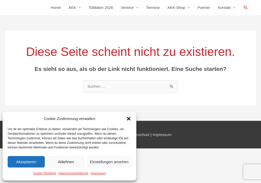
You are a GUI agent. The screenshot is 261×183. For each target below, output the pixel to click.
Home (56, 7)
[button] (128, 118)
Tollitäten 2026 (101, 7)
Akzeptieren (26, 162)
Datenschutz (138, 134)
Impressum (98, 173)
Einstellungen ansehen (109, 162)
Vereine (127, 7)
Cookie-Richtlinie (44, 173)
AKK (72, 7)
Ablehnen (66, 162)
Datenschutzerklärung (73, 173)
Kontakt (224, 7)
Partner (204, 7)
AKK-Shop (176, 7)
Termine (153, 7)
